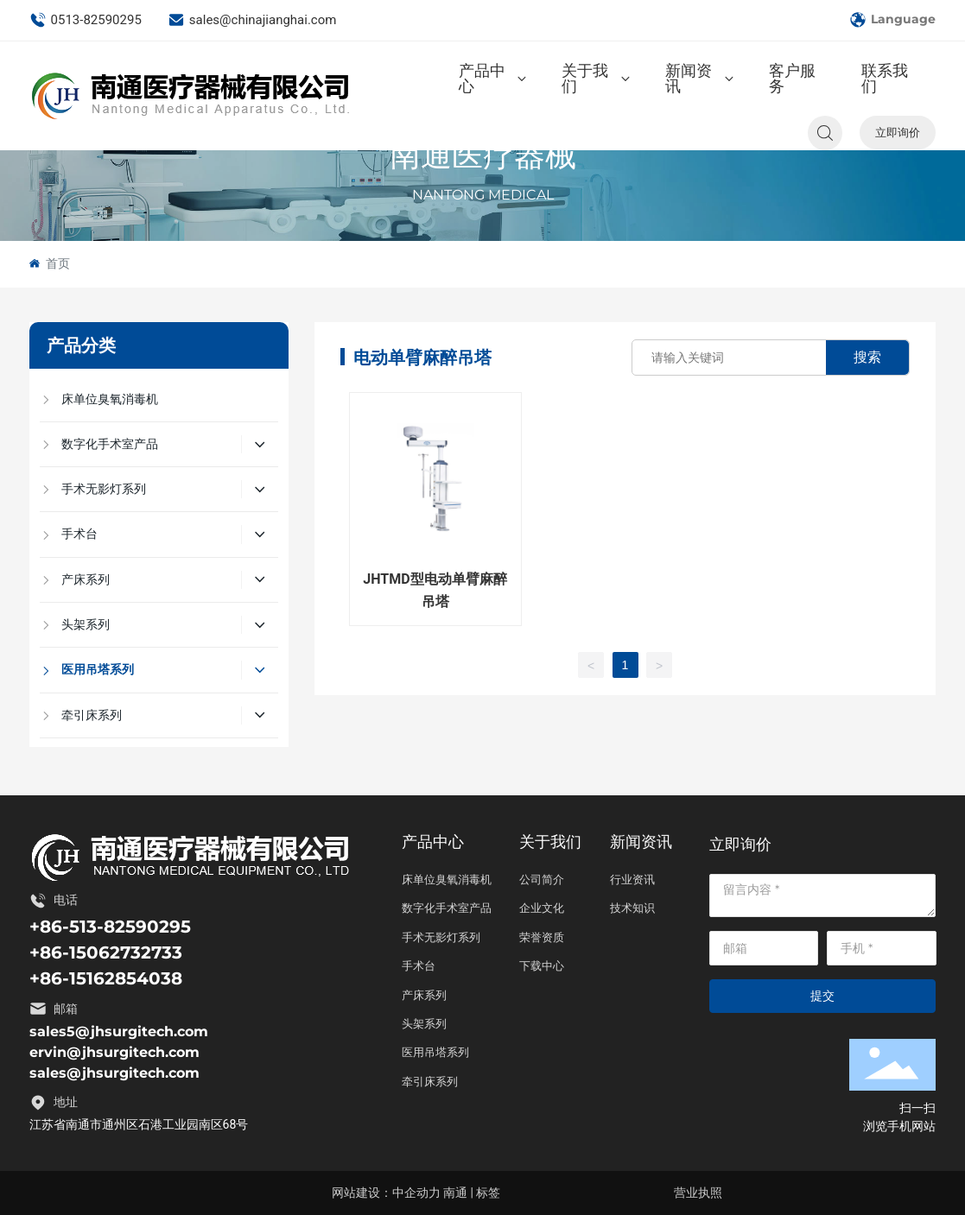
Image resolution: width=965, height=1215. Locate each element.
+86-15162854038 (105, 978)
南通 (455, 1192)
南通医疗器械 (483, 155)
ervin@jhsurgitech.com (114, 1052)
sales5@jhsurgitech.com (118, 1031)
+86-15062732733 (105, 952)
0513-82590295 (85, 19)
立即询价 (897, 132)
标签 (488, 1192)
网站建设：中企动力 (386, 1192)
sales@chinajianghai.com (252, 19)
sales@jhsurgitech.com (114, 1073)
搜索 (867, 357)
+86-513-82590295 (110, 926)
